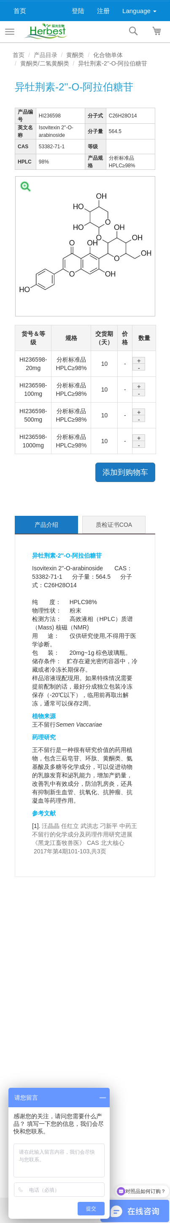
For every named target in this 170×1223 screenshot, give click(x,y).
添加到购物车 (125, 472)
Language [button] (139, 10)
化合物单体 (108, 55)
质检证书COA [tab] (114, 524)
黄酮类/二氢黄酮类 (44, 63)
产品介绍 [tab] (46, 524)
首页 (19, 10)
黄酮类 (75, 55)
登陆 (78, 10)
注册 (103, 10)
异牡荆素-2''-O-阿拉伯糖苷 (112, 63)
